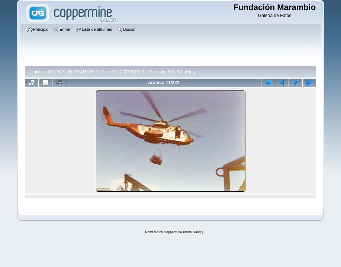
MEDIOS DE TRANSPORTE (76, 72)
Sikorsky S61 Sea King (172, 72)
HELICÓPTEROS (126, 72)
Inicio (37, 72)
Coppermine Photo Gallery (183, 232)
